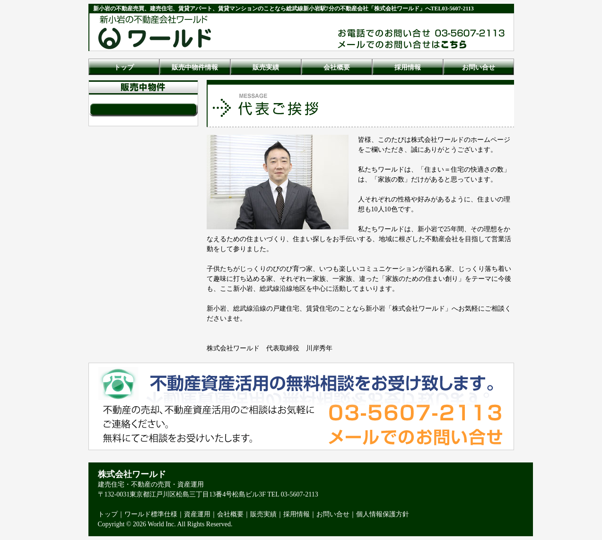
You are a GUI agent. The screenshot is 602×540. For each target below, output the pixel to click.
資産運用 (197, 514)
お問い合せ (478, 67)
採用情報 (407, 67)
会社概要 (336, 67)
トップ (124, 67)
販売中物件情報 (195, 67)
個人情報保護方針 (382, 514)
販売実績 (266, 67)
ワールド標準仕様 (150, 514)
